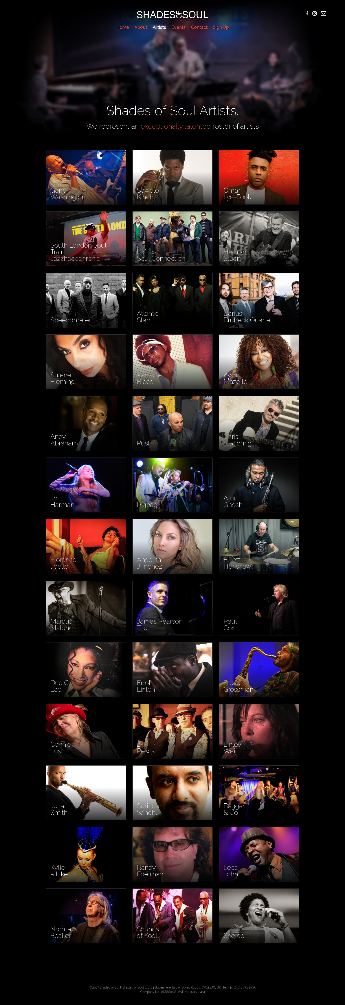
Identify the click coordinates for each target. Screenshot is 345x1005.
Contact (199, 27)
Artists (159, 27)
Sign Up (221, 27)
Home (122, 27)
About (140, 27)
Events (178, 27)
